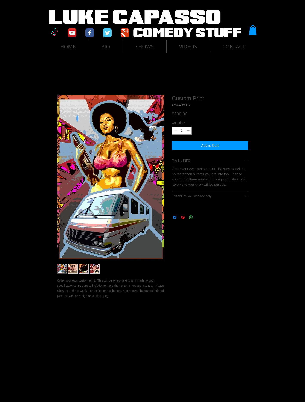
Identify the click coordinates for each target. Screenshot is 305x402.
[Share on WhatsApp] (191, 217)
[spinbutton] (182, 130)
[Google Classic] (125, 32)
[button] (253, 29)
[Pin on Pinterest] (182, 217)
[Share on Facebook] (174, 217)
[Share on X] (199, 217)
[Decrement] (175, 130)
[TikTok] (54, 32)
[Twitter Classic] (107, 32)
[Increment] (188, 130)
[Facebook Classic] (89, 32)
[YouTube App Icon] (72, 32)
